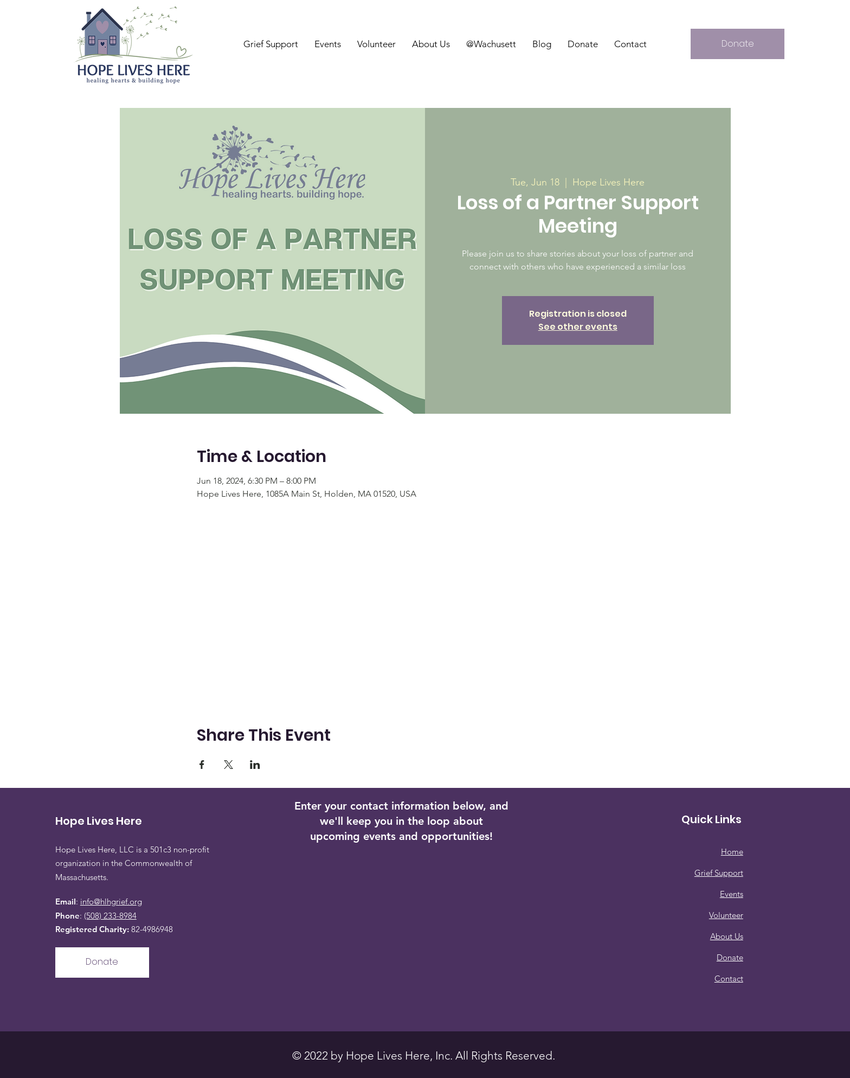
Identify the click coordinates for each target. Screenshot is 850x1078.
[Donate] (737, 44)
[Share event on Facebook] (202, 764)
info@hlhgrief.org (111, 901)
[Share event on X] (228, 764)
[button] (431, 44)
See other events (577, 326)
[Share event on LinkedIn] (255, 764)
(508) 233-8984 (110, 915)
